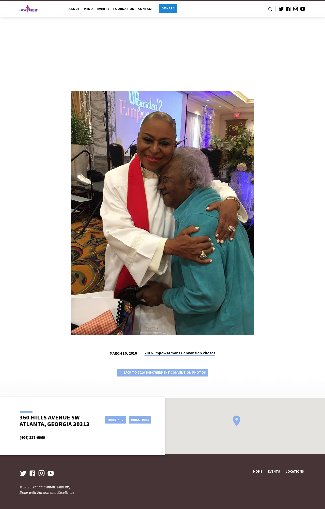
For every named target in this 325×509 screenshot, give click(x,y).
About (74, 9)
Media (88, 9)
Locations (295, 471)
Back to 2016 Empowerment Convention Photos (162, 373)
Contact (145, 9)
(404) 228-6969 (32, 437)
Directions (139, 419)
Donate (167, 8)
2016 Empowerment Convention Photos (179, 353)
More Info (110, 419)
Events (103, 9)
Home (257, 471)
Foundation (123, 9)
